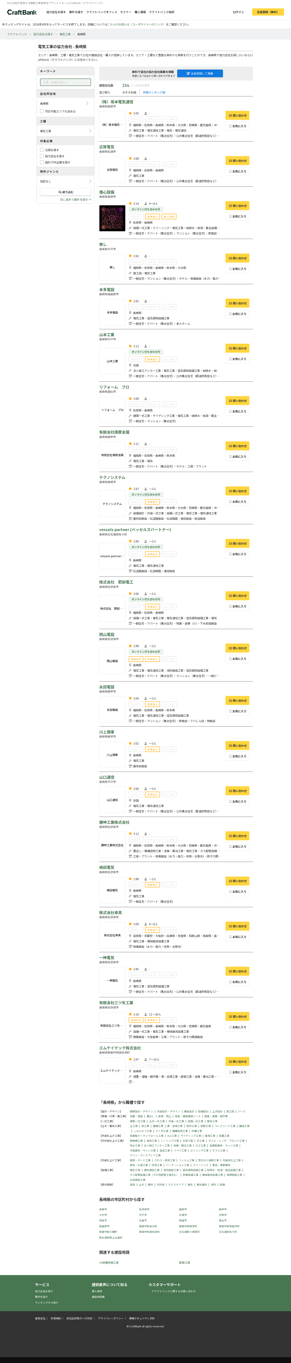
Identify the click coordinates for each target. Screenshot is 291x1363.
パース (242, 1111)
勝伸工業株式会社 (114, 822)
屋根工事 (210, 1136)
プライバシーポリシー (111, 1318)
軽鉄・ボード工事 (140, 1160)
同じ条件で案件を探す (74, 199)
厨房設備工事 (190, 1175)
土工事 (134, 1126)
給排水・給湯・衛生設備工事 (224, 1170)
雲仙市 (223, 1220)
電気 (190, 1184)
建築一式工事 (137, 1121)
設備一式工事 (195, 1121)
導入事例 (97, 1291)
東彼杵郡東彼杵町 (229, 1226)
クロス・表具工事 (164, 1160)
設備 (222, 1184)
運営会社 (40, 1318)
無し (103, 244)
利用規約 (56, 1318)
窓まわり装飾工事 (208, 1160)
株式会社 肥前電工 (116, 582)
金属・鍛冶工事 (182, 1145)
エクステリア (176, 1184)
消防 (213, 1184)
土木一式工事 (157, 1121)
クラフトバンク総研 (161, 12)
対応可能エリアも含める (60, 111)
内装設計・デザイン (168, 1111)
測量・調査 (136, 1116)
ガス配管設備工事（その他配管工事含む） (154, 1175)
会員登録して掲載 (200, 73)
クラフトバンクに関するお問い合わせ (174, 1291)
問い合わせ (237, 115)
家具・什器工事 (139, 1165)
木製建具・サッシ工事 (143, 1150)
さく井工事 (162, 1131)
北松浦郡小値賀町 (189, 1232)
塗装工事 (165, 1150)
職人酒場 (140, 12)
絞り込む (65, 192)
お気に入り (237, 126)
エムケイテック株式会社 (120, 1048)
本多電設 (106, 289)
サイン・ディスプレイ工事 (145, 1155)
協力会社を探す (56, 12)
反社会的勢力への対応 (79, 1318)
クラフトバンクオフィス (101, 12)
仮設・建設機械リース (188, 1116)
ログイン (238, 12)
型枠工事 (191, 1126)
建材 (150, 1184)
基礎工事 (158, 1126)
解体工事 (212, 1121)
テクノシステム (112, 477)
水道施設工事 (137, 1180)
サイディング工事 (191, 1136)
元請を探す (52, 150)
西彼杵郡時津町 (188, 1226)
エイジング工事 (199, 1150)
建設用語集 (98, 1297)
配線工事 (184, 1262)
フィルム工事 (186, 1160)
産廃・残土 (164, 1116)
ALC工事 (172, 1136)
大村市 (103, 1215)
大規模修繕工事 (109, 1262)
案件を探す (76, 12)
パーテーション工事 (177, 1165)
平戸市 (143, 1215)
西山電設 (106, 634)
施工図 (230, 1111)
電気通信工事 (152, 1170)
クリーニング (201, 1165)
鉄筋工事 (206, 1126)
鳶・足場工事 (175, 1126)
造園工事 (224, 1136)
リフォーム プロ (114, 387)
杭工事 (145, 1126)
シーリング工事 (170, 1141)
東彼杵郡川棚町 (108, 1232)
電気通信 (202, 1184)
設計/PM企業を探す (57, 162)
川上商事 (106, 732)
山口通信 (106, 777)
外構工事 (197, 1131)
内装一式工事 (176, 1121)
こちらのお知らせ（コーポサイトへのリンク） (136, 24)
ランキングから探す (46, 1302)
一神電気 (106, 957)
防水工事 (135, 1145)
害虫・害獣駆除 (221, 1165)
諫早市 (223, 1209)
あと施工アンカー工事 (157, 1145)
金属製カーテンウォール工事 (147, 1136)
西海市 (183, 1220)
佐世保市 (144, 1209)
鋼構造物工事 (180, 1131)
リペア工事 (180, 1150)
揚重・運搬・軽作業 (216, 1116)
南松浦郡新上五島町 (110, 1237)
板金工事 (152, 1141)
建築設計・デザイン (141, 1111)
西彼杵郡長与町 (148, 1226)
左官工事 (188, 1141)
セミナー (125, 12)
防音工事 (157, 1165)
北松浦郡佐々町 (228, 1232)
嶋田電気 (106, 867)
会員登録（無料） (268, 12)
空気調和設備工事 (193, 1170)
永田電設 (106, 687)
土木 (141, 1184)
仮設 (132, 1184)
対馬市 (223, 1215)
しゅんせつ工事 (143, 1131)
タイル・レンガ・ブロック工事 (226, 1141)
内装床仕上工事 (232, 1160)
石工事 (201, 1141)
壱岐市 (103, 1220)
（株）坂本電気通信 (116, 101)
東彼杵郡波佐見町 (149, 1232)
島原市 (183, 1209)
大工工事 (200, 1145)
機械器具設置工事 (212, 1175)
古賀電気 (106, 147)
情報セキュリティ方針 (142, 1318)
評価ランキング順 (154, 92)
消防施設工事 (171, 1170)
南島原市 (104, 1226)
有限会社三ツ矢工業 (116, 1002)
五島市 (143, 1220)
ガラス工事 (218, 1150)
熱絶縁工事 (136, 1141)
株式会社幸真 (110, 912)
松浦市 (183, 1215)
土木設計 (217, 1111)
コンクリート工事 (225, 1126)
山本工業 (106, 334)
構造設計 (189, 1111)
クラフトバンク (17, 34)
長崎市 (103, 1209)
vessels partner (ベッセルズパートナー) (135, 529)
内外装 (161, 1184)
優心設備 (106, 192)
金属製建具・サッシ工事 (224, 1145)
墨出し (150, 1116)
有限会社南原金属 (114, 432)
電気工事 (65, 34)
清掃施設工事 (234, 1175)
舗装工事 (244, 1126)
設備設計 (203, 1111)
